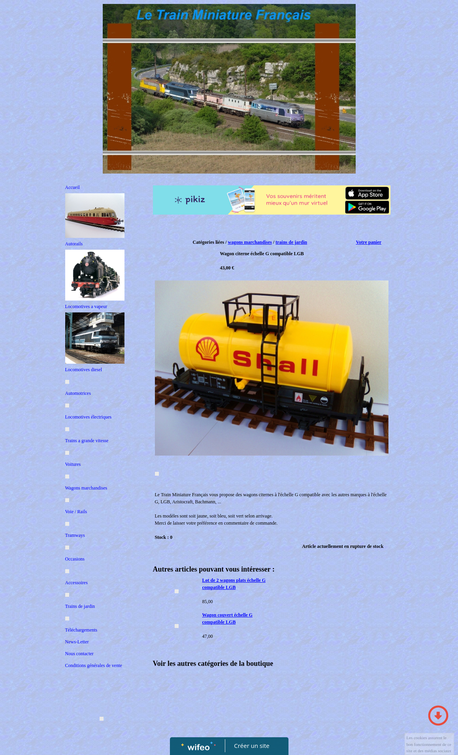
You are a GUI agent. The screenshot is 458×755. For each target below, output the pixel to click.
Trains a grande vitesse (87, 440)
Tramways (75, 535)
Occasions (75, 559)
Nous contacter (79, 653)
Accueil (72, 187)
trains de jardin (291, 242)
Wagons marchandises (86, 488)
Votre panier (368, 242)
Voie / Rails (76, 511)
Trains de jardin (80, 606)
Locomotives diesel (83, 369)
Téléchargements (81, 630)
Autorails (74, 244)
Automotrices (78, 393)
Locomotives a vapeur (86, 306)
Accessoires (76, 582)
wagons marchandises (249, 242)
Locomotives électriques (88, 417)
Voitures (73, 464)
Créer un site (251, 745)
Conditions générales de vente (93, 665)
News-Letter (77, 642)
